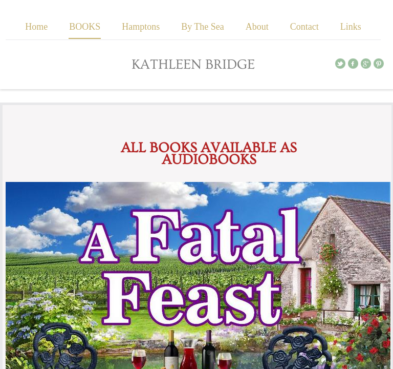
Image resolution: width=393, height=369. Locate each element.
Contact (304, 27)
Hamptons (141, 27)
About (257, 27)
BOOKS (84, 27)
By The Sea (202, 27)
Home (36, 27)
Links (350, 27)
